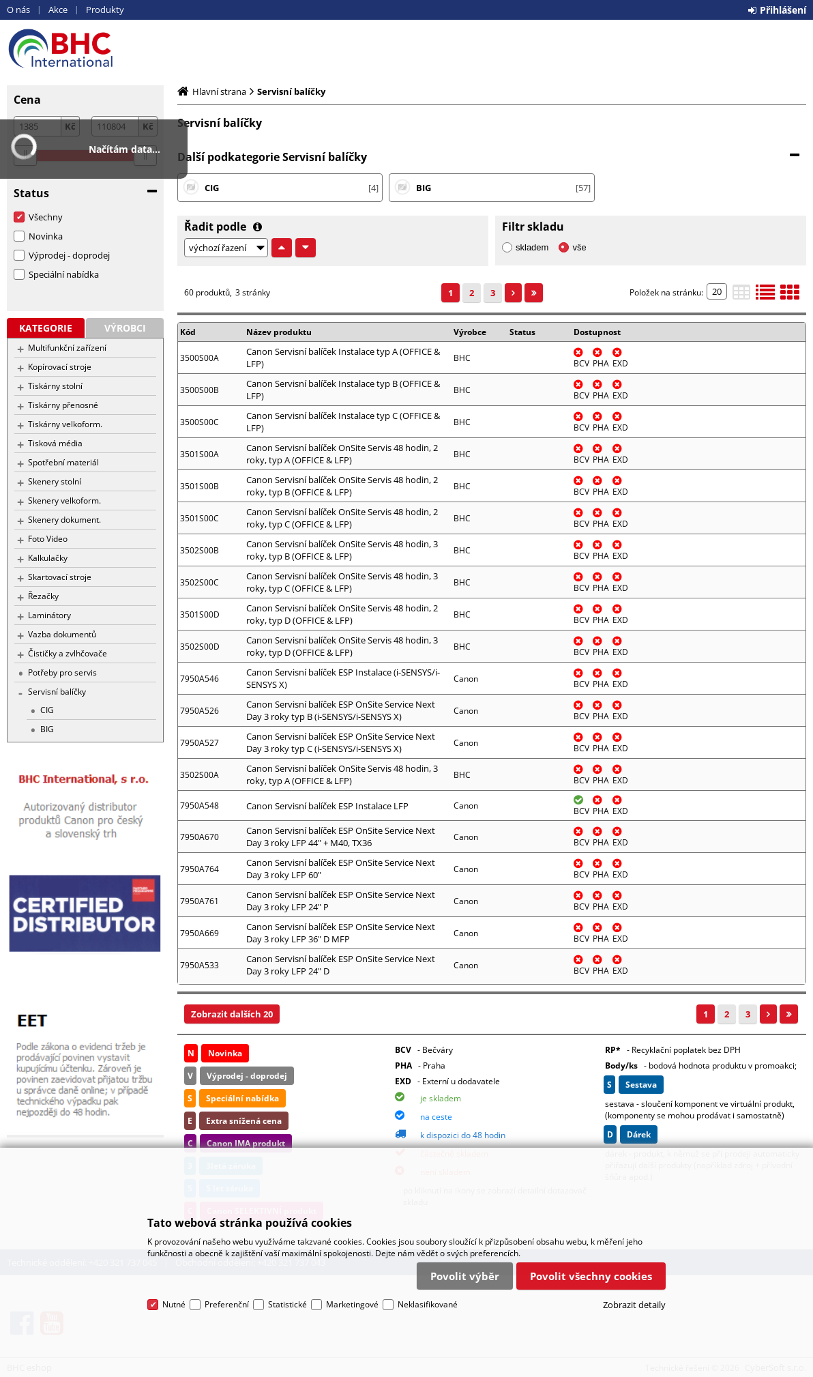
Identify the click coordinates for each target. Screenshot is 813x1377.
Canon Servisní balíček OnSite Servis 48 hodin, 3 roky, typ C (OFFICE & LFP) (342, 582)
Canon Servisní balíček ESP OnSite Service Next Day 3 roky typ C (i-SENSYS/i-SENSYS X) (340, 742)
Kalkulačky (48, 558)
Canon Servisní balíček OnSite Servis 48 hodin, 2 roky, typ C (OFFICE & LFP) (342, 518)
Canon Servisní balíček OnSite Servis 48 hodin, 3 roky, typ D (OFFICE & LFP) (342, 646)
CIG (47, 710)
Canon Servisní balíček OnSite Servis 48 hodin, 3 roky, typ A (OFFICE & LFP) (342, 774)
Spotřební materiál (63, 462)
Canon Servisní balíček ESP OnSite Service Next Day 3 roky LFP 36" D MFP (340, 933)
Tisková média (55, 443)
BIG (47, 729)
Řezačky (43, 596)
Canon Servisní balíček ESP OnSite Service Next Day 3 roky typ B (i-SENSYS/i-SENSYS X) (340, 710)
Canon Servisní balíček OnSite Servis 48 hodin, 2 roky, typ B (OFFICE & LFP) (342, 486)
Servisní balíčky (57, 691)
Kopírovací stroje (59, 367)
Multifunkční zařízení (67, 347)
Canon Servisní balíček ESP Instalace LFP (327, 806)
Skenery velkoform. (64, 500)
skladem (532, 247)
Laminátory (49, 615)
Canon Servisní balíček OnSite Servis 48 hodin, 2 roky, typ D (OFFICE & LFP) (342, 614)
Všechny (46, 217)
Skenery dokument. (64, 519)
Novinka (46, 236)
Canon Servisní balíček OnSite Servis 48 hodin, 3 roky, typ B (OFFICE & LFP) (342, 550)
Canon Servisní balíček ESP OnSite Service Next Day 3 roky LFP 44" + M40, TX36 (340, 836)
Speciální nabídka (64, 274)
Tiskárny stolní (55, 386)
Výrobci (125, 327)
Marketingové (352, 1304)
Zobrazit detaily (634, 1305)
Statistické (287, 1304)
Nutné (174, 1304)
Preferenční (227, 1304)
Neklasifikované (428, 1304)
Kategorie (45, 327)
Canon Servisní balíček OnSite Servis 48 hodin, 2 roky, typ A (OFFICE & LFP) (342, 453)
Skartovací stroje (59, 577)
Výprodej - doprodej (69, 255)
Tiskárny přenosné (63, 405)
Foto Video (48, 539)
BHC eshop (85, 48)
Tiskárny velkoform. (65, 424)
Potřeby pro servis (62, 672)
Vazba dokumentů (62, 634)
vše (579, 247)
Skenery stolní (54, 481)
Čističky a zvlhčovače (67, 653)
